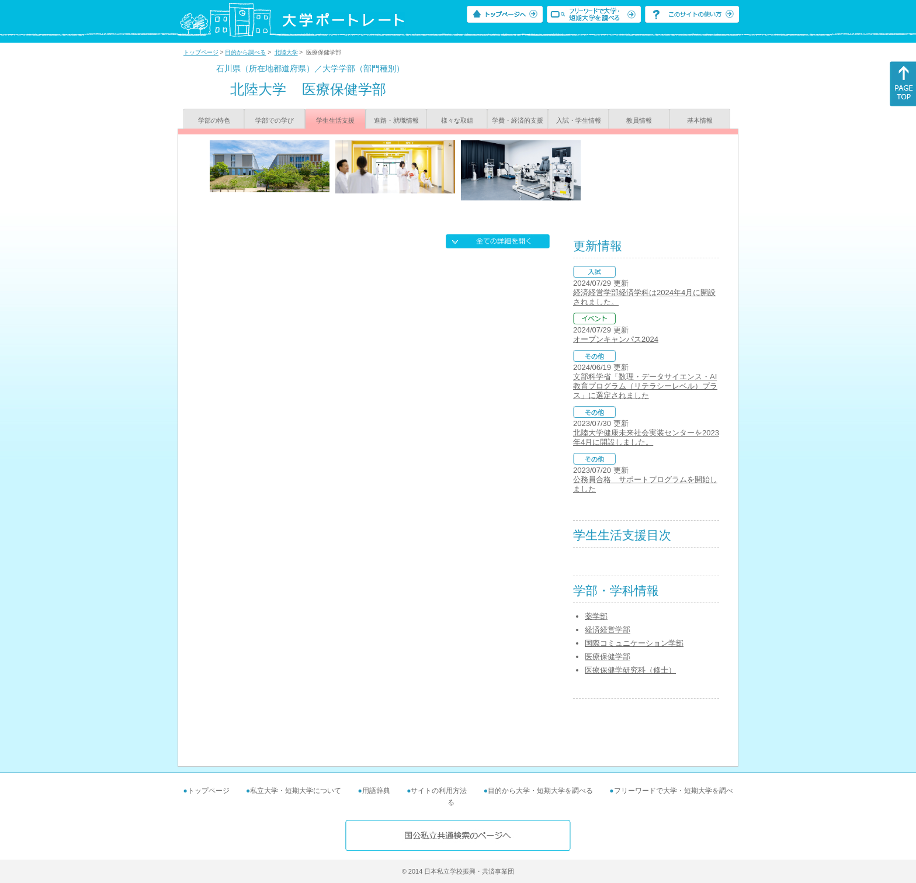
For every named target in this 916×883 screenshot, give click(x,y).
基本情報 (700, 120)
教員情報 (639, 120)
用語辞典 (376, 791)
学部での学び (274, 120)
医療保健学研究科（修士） (630, 670)
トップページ (200, 52)
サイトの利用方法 (439, 791)
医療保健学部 (607, 656)
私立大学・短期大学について (295, 791)
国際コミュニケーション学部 (634, 643)
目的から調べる (245, 52)
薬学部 (596, 616)
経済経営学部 (607, 629)
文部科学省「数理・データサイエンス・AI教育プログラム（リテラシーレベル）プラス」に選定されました (645, 386)
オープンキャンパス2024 (615, 339)
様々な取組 (457, 120)
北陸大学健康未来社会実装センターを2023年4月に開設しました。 (646, 437)
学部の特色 (214, 120)
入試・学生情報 (578, 120)
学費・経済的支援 (517, 120)
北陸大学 (286, 52)
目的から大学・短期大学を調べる (540, 791)
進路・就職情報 (396, 120)
